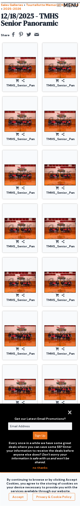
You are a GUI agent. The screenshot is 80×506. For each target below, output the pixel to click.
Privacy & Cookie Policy (53, 497)
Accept (18, 497)
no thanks (40, 468)
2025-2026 (12, 9)
